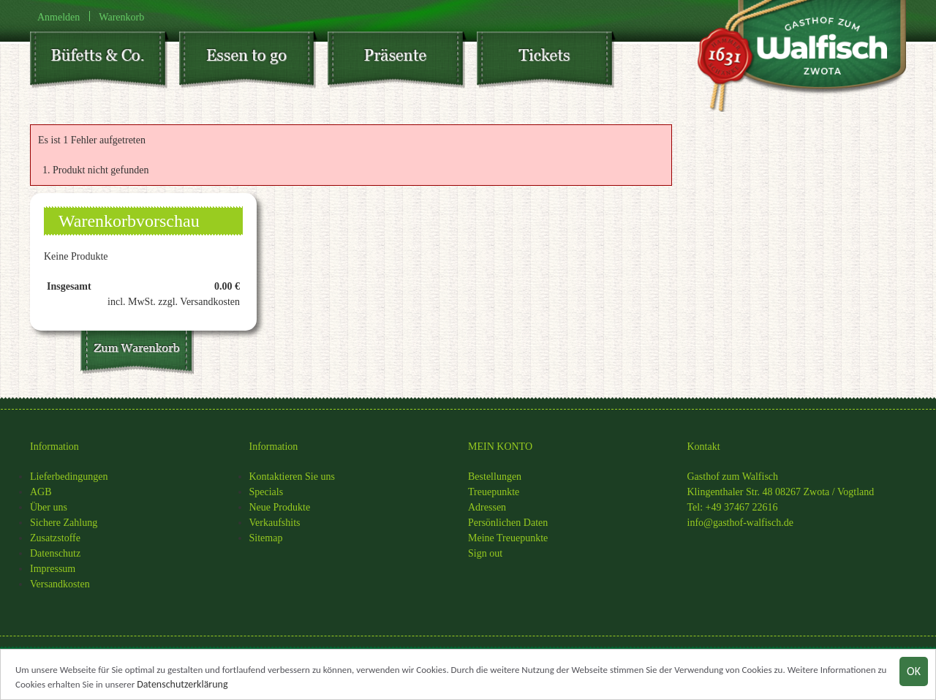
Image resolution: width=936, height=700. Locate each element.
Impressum (52, 568)
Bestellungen (494, 476)
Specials (266, 491)
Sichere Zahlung (63, 522)
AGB (41, 491)
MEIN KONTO (500, 446)
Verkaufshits (275, 522)
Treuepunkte (493, 491)
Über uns (48, 507)
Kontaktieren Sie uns (292, 476)
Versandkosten (60, 584)
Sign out (485, 553)
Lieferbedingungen (69, 476)
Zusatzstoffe (55, 537)
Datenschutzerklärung (182, 687)
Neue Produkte (280, 507)
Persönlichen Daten (508, 522)
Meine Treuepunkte (508, 537)
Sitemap (266, 537)
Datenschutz (55, 553)
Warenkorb (121, 16)
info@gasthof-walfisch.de (740, 522)
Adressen (487, 507)
